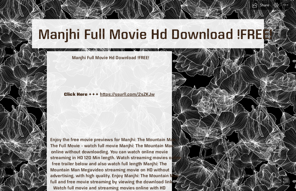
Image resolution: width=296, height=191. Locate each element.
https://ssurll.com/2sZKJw (127, 94)
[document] (148, 95)
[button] (260, 5)
